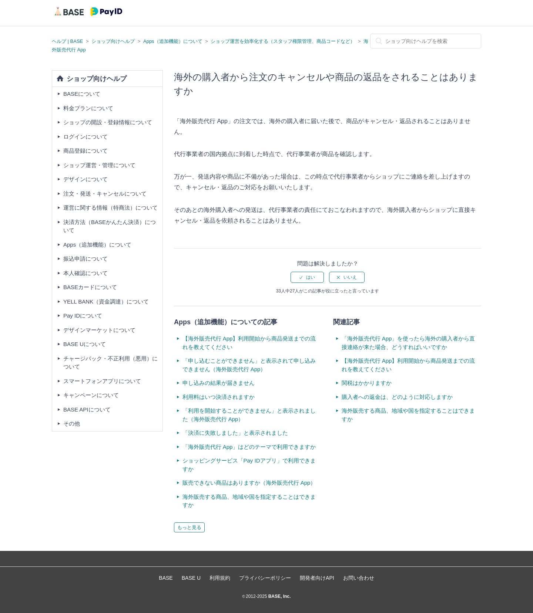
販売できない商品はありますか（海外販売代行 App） (249, 483)
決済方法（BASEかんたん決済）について (109, 226)
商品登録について (85, 151)
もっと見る (189, 527)
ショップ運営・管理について (99, 165)
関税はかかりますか (367, 383)
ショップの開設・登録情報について (107, 122)
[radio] (307, 277)
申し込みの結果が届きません (218, 383)
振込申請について (85, 258)
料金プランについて (88, 108)
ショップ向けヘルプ (113, 41)
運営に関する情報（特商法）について (110, 207)
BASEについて (81, 94)
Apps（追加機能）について (172, 41)
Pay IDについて (82, 315)
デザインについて (85, 179)
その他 (71, 423)
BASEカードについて (90, 287)
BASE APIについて (87, 409)
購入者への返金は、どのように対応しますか (397, 397)
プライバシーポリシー (265, 578)
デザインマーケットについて (99, 330)
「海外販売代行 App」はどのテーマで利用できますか (249, 447)
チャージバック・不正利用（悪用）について (110, 362)
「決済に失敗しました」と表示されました (235, 433)
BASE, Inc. (279, 596)
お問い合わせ (358, 578)
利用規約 (219, 578)
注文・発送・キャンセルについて (105, 193)
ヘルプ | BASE (67, 41)
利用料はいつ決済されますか (218, 397)
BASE (165, 578)
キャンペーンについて (91, 395)
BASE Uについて (84, 344)
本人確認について (85, 273)
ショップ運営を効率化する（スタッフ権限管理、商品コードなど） (283, 41)
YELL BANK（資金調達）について (106, 301)
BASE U (191, 578)
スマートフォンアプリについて (102, 381)
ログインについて (85, 136)
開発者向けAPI (317, 578)
